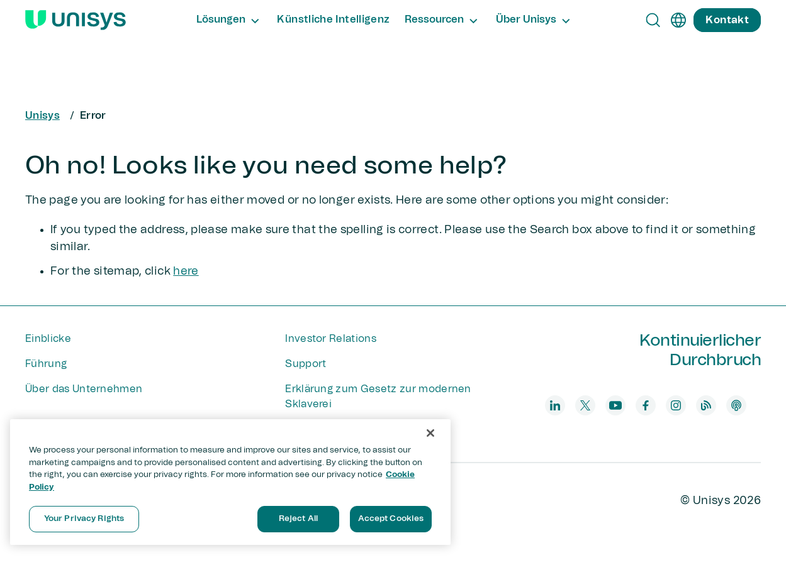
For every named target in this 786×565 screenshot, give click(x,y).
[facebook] (646, 405)
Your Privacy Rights (84, 519)
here (185, 271)
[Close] (430, 433)
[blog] (706, 405)
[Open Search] (653, 20)
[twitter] (585, 405)
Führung (46, 364)
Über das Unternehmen (83, 389)
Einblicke (48, 339)
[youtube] (615, 405)
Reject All (298, 519)
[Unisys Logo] (75, 20)
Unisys (42, 116)
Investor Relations (330, 339)
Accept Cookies (391, 519)
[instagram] (676, 405)
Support (305, 364)
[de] (678, 20)
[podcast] (736, 405)
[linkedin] (555, 405)
